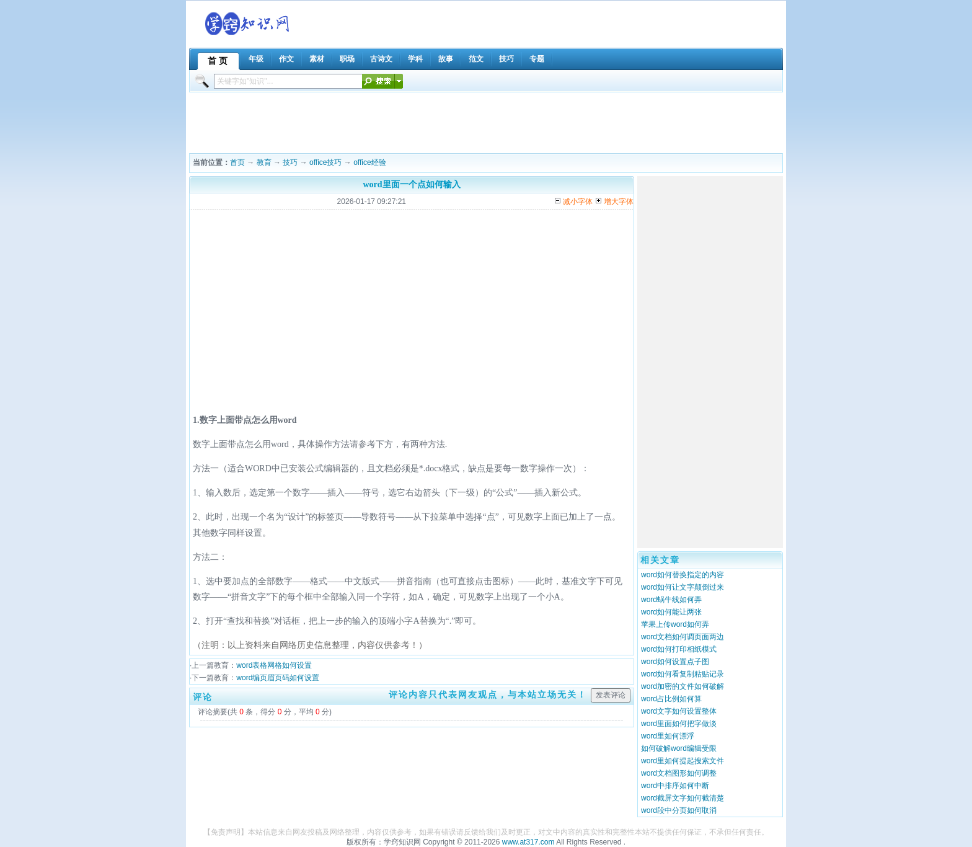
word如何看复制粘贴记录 (682, 674)
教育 (264, 162)
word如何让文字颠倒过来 (682, 587)
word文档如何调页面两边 (682, 636)
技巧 (290, 162)
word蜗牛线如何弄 (671, 599)
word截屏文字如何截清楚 (682, 798)
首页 (237, 162)
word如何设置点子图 (675, 661)
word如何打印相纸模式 (679, 649)
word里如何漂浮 (667, 736)
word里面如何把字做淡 (679, 723)
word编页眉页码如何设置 (277, 677)
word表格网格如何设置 (274, 665)
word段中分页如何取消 (679, 810)
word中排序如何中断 (675, 785)
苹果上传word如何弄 (675, 624)
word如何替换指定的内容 (682, 574)
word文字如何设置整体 (679, 711)
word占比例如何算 (671, 698)
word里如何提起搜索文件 (682, 760)
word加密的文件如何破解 (682, 686)
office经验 (369, 162)
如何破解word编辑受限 (679, 748)
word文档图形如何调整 (679, 773)
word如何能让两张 (671, 612)
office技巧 (325, 162)
